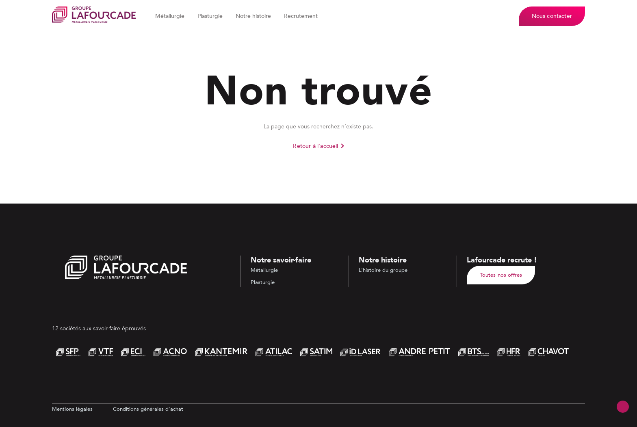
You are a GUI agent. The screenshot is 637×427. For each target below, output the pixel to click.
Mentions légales (72, 409)
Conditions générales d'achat (148, 409)
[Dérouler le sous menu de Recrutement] (322, 16)
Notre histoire (253, 16)
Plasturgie (210, 16)
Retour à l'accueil (315, 146)
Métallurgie (169, 16)
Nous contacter (552, 16)
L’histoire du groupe (383, 270)
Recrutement (301, 16)
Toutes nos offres (501, 275)
